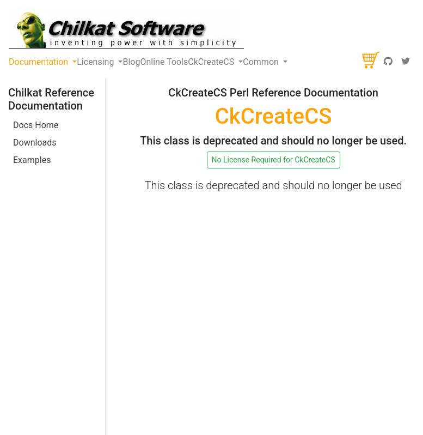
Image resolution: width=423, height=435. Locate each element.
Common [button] (262, 62)
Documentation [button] (39, 62)
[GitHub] (388, 62)
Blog (131, 62)
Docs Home (35, 125)
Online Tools (164, 62)
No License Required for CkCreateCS (273, 159)
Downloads (34, 142)
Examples (32, 160)
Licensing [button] (96, 62)
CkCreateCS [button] (212, 62)
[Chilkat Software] (126, 27)
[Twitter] (405, 62)
